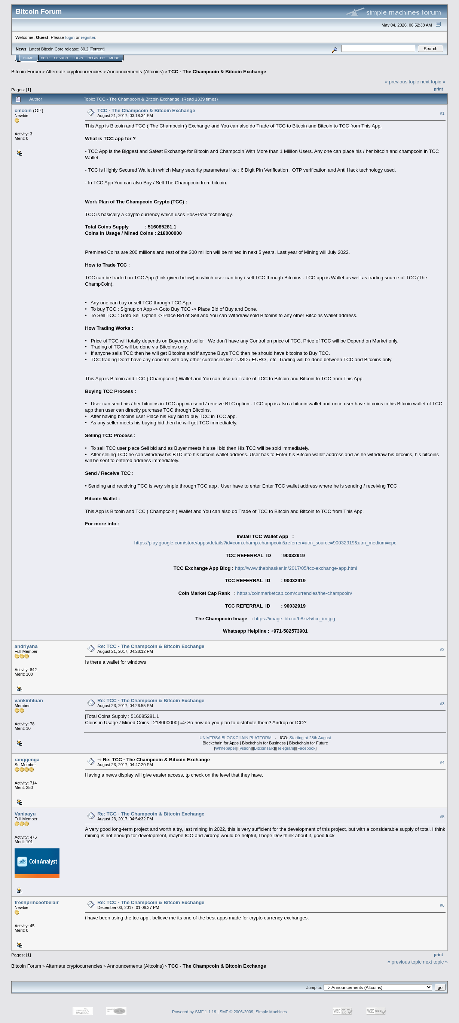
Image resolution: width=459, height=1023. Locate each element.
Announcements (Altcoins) (135, 71)
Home (28, 58)
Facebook (306, 748)
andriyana (26, 646)
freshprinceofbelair (37, 902)
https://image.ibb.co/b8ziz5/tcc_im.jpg (294, 618)
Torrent (97, 49)
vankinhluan (29, 700)
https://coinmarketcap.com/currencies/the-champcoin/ (294, 593)
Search (61, 58)
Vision (245, 748)
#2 (442, 649)
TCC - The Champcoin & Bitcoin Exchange (217, 71)
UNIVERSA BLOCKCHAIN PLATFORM (235, 737)
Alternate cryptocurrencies (74, 71)
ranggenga (27, 759)
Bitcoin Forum (26, 71)
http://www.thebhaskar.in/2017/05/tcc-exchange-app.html (296, 568)
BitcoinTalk (264, 748)
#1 (442, 113)
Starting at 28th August (310, 737)
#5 (442, 816)
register (88, 37)
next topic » (433, 82)
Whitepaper (225, 748)
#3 (442, 703)
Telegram (285, 748)
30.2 (84, 49)
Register (96, 58)
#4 (442, 762)
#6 (442, 905)
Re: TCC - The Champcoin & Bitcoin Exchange (150, 646)
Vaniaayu (25, 814)
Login (78, 58)
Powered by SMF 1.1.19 (194, 1012)
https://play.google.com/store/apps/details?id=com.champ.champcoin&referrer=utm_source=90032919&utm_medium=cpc (265, 543)
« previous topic (402, 82)
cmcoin (23, 110)
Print (438, 89)
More (114, 58)
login (70, 37)
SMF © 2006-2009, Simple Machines (253, 1012)
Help (45, 58)
